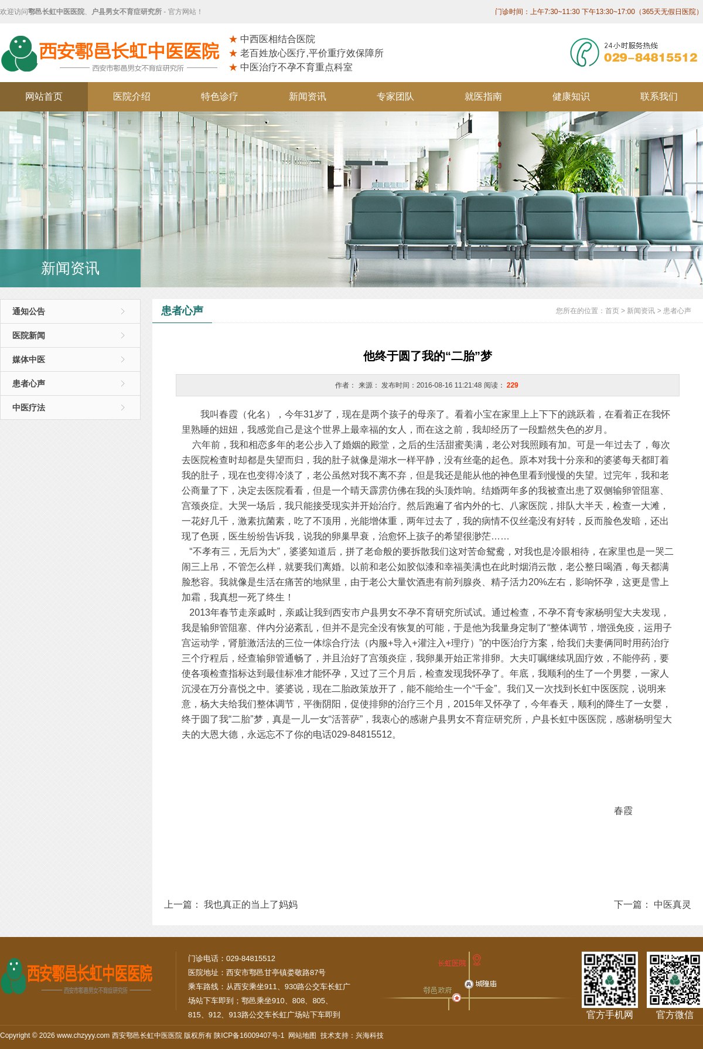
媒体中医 (28, 359)
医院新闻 (28, 335)
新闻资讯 (307, 96)
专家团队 (395, 96)
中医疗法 (28, 407)
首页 (612, 311)
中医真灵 (672, 904)
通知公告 (28, 311)
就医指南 (483, 96)
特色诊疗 (219, 96)
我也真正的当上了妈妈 (251, 904)
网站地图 (302, 1035)
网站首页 (44, 96)
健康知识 (571, 96)
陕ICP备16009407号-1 (249, 1035)
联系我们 (659, 96)
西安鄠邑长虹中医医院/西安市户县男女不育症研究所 (114, 52)
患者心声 (28, 383)
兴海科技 (370, 1035)
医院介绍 (132, 96)
